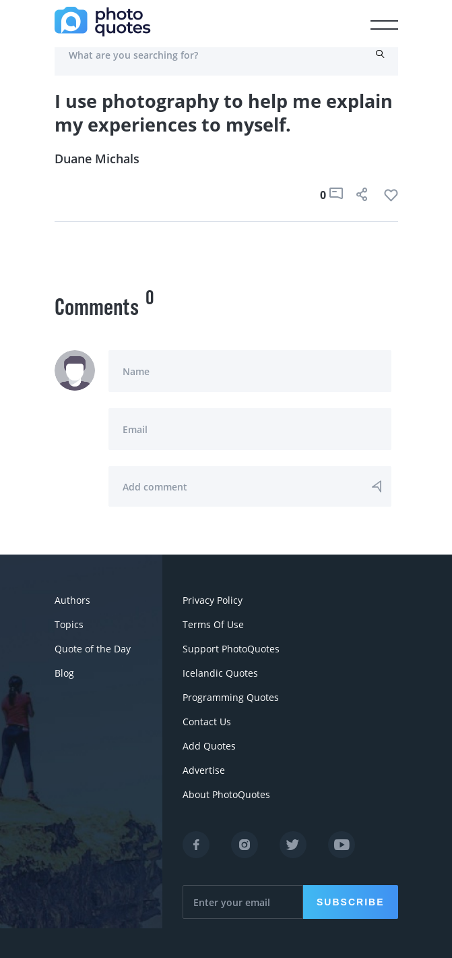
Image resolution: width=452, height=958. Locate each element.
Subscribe (350, 902)
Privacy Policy (213, 600)
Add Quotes (209, 745)
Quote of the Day (93, 648)
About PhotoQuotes (226, 794)
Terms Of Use (213, 624)
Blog (64, 673)
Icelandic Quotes (220, 673)
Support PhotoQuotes (231, 648)
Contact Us (207, 721)
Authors (72, 600)
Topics (69, 624)
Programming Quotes (231, 697)
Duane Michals (97, 158)
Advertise (204, 770)
